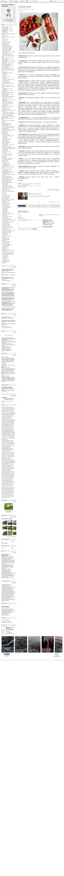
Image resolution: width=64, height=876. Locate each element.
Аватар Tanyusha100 (8, 13)
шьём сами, (4, 246)
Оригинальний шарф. (6, 280)
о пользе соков (23, 185)
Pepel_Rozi (11, 560)
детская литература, (6, 82)
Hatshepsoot (12, 558)
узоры (3, 490)
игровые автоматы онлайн (8, 433)
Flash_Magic (7, 558)
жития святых (11, 426)
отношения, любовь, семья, (7, 179)
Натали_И (3, 595)
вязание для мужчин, (6, 47)
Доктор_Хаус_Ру (9, 565)
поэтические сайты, (5, 151)
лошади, (3, 38)
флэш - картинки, (5, 195)
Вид (53, 1)
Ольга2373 (4, 596)
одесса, (3, 74)
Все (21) (14, 501)
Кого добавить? (11, 556)
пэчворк (9, 470)
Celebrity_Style (4, 613)
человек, (3, 104)
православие (4, 468)
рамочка (9, 473)
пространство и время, (6, 103)
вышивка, (4, 208)
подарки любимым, (5, 180)
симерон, (4, 259)
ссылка (41, 194)
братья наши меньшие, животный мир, (8, 33)
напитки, (3, 140)
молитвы (7, 453)
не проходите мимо (6, 458)
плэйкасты (10, 466)
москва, (3, 73)
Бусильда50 (4, 563)
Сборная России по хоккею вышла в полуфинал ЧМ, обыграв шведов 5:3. (9, 321)
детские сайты (7, 423)
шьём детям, (4, 243)
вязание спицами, (5, 49)
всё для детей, (4, 80)
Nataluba (9, 587)
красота (7, 445)
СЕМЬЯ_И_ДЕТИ (5, 576)
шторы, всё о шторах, (6, 115)
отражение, (4, 149)
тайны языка (7, 486)
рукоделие (8, 481)
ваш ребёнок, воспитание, (7, 79)
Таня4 (12, 596)
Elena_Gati (8, 585)
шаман (3, 494)
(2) (2, 318)
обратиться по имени (38, 193)
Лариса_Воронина (5, 570)
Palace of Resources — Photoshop (8, 274)
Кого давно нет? (4, 556)
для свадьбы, (4, 210)
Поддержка (51, 1)
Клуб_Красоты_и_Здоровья (7, 568)
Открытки (5, 363)
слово (10, 484)
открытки (6, 461)
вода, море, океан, (5, 42)
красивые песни (11, 442)
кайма (4, 436)
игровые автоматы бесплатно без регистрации (8, 431)
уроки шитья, (4, 242)
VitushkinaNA (4, 589)
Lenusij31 (3, 587)
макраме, (4, 211)
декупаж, (4, 209)
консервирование (6, 440)
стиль (7, 485)
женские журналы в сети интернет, (8, 69)
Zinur (14, 561)
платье (12, 464)
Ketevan (3, 559)
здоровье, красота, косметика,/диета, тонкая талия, (31, 183)
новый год (4, 459)
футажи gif (3, 493)
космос (11, 440)
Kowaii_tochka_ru (5, 611)
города (9, 422)
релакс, (3, 201)
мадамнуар (4, 600)
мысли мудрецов (7, 456)
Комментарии (10, 4)
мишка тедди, (4, 212)
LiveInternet (4, 1)
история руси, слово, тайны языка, (8, 118)
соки (28, 185)
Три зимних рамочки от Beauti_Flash (8, 306)
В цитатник (58, 201)
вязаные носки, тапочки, (6, 54)
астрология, (4, 256)
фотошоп (9, 492)
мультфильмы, (5, 225)
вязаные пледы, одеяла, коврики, (8, 55)
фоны (12, 491)
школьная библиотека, (6, 253)
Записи (3, 4)
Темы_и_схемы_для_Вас (6, 610)
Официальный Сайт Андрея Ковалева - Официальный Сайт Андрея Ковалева (8, 270)
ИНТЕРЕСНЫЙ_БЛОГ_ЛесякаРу (7, 567)
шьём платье (7, 496)
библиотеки (6, 409)
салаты (13, 481)
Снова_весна (8, 596)
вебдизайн (10, 409)
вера (13, 409)
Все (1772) (14, 582)
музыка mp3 (4, 454)
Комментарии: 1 (9, 340)
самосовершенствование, (6, 222)
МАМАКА (12, 594)
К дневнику (38, 205)
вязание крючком (6, 418)
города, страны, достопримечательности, (6, 72)
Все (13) (14, 332)
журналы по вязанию (6, 427)
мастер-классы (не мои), (6, 158)
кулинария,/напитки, (25, 184)
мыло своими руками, (6, 159)
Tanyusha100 (2, 6)
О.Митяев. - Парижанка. (6, 349)
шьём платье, (4, 245)
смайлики (28, 219)
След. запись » (44, 205)
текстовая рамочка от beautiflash (10, 487)
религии (3, 478)
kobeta (12, 590)
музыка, (3, 161)
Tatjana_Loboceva (5, 561)
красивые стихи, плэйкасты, (7, 148)
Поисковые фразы (11, 633)
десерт (12, 422)
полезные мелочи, (5, 197)
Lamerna (9, 559)
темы (14, 489)
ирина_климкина (5, 599)
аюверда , (4, 255)
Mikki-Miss (3, 560)
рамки (9, 471)
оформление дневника (8, 462)
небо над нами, (5, 239)
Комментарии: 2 (9, 346)
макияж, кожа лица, (5, 101)
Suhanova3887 (9, 588)
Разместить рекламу (57, 656)
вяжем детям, (4, 45)
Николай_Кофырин (5, 574)
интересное (4, 434)
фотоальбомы (4, 492)
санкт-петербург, (5, 77)
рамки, (3, 193)
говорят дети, (4, 81)
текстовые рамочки (7, 489)
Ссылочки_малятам (10, 609)
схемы (3, 486)
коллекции (4, 439)
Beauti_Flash (9, 557)
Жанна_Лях (4, 566)
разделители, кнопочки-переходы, (8, 191)
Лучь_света (9, 594)
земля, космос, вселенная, (6, 102)
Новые (58, 205)
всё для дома (8, 411)
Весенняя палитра (8, 510)
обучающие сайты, (5, 229)
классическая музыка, (6, 164)
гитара (6, 422)
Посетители (10, 632)
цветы (7, 493)
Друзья (6, 4)
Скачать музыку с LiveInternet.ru (9, 372)
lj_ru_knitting (9, 621)
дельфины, (4, 35)
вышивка (9, 413)
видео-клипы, (4, 162)
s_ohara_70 (11, 591)
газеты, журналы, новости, (6, 68)
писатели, (4, 150)
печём (3, 464)
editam (11, 589)
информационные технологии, (7, 126)
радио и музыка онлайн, (6, 168)
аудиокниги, (4, 32)
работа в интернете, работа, (7, 199)
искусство (9, 435)
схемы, (3, 194)
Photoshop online (6, 367)
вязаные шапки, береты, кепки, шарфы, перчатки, (7, 64)
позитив (3, 467)
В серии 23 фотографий (11, 536)
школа (9, 494)
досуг (3, 426)
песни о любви (5, 463)
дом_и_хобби (11, 598)
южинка (7, 600)
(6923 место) (4, 391)
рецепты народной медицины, (7, 174)
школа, (3, 247)
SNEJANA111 (4, 588)
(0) (9, 270)
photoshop (3, 406)
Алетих (6, 592)
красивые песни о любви (5, 443)
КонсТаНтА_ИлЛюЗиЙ (6, 569)
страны (11, 485)
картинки (11, 436)
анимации (4, 407)
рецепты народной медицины (7, 479)
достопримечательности (7, 425)
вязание (7, 414)
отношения (12, 461)
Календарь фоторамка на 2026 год (8, 272)
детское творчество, (6, 85)
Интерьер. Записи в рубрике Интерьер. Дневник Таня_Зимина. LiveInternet (8, 278)
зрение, (3, 98)
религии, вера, (4, 202)
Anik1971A (10, 584)
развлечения (4, 471)
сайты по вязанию (5, 67)
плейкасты (4, 466)
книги (14, 438)
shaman (6, 406)
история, (3, 122)
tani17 (14, 591)
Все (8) (14, 315)
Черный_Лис (12, 577)
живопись (6, 426)
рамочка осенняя (7, 475)
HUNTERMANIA (4, 586)
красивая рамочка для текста (6, 441)
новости (12, 458)
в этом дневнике (5, 543)
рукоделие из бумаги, (6, 216)
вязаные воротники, (5, 53)
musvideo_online (9, 622)
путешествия (4, 470)
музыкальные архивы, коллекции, (8, 166)
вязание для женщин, (6, 46)
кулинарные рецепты (7, 448)
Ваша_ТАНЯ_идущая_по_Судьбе (8, 564)
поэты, (3, 152)
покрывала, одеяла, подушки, (7, 113)
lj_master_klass (4, 621)
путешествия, (4, 198)
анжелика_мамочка (5, 598)
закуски (12, 427)
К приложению (13, 395)
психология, (4, 223)
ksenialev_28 (4, 591)
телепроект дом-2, (5, 181)
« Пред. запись (32, 205)
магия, (3, 257)
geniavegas (9, 590)
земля (8, 428)
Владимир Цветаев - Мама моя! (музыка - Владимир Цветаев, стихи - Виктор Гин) (8, 339)
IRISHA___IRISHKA (10, 586)
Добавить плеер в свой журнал (7, 401)
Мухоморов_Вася (8, 573)
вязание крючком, (5, 48)
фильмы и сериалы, (5, 226)
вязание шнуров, (5, 50)
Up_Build (8, 613)
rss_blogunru (4, 622)
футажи (12, 492)
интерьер (4, 435)
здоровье (4, 428)
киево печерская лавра (5, 438)
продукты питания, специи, (7, 144)
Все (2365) (14, 267)
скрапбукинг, (4, 217)
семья (6, 484)
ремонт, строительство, (6, 114)
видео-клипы (5, 410)
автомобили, (4, 234)
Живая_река (8, 566)
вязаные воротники (6, 421)
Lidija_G (6, 587)
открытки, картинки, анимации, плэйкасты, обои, (7, 178)
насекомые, (4, 39)
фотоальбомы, (4, 238)
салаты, (3, 145)
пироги (6, 464)
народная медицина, (5, 171)
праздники (4, 469)
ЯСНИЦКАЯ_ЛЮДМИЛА (6, 597)
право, (3, 156)
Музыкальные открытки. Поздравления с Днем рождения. (8, 317)
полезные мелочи (9, 467)
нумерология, (4, 258)
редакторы (7, 477)
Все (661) (14, 552)
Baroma (6, 557)
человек (12, 493)
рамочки (7, 476)
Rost (14, 560)
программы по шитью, (6, 241)
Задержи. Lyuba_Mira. (6, 347)
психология (9, 469)
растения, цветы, (5, 200)
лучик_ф (13, 599)
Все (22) (14, 355)
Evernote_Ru (13, 610)
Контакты (56, 655)
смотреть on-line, (5, 224)
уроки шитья (8, 491)
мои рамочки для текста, (6, 186)
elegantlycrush (4, 590)
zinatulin (3, 592)
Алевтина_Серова (5, 562)
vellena (11, 561)
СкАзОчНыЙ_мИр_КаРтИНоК (7, 608)
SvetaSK (13, 588)
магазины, (3, 157)
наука (8, 457)
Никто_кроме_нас (12, 574)
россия (3, 481)
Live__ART (10, 611)
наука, (3, 175)
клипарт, (3, 184)
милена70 (3, 573)
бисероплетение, (5, 206)
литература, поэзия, (5, 146)
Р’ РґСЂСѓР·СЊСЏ (9, 20)
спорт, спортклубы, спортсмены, (7, 230)
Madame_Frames (5, 614)
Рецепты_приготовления (8, 575)
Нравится (51, 189)
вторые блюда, (5, 134)
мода (8, 451)
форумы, (3, 237)
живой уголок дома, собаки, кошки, (8, 36)
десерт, (3, 136)
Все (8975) (14, 285)
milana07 (7, 560)
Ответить (50, 201)
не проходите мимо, (5, 176)
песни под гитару (11, 463)
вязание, (3, 44)
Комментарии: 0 (9, 348)
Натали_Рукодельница (9, 595)
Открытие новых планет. (6, 327)
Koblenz (6, 559)
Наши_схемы (4, 609)
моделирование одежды (7, 452)
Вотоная (8, 592)
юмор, (3, 262)
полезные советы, (5, 190)
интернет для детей (11, 434)
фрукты (39, 185)
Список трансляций (5, 619)
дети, (3, 78)
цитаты (9, 493)
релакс (12, 477)
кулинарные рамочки (6, 447)
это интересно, (4, 261)
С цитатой (54, 201)
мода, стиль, (4, 160)
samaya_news (11, 612)
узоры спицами (7, 490)
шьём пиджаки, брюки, (6, 244)
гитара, (3, 163)
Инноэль (12, 566)
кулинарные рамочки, (6, 185)
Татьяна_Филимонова (5, 577)
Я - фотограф (5, 356)
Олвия (3, 575)
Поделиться (56, 189)
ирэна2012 (10, 599)
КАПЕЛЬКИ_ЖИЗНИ (5, 612)
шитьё (6, 494)
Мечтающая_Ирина (11, 572)
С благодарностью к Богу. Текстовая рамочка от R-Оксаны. (9, 302)
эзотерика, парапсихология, (7, 254)
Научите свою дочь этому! (7, 297)
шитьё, (3, 240)
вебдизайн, (4, 183)
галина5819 (4, 565)
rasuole (7, 591)
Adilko (7, 584)
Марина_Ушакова (5, 572)
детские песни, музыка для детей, (8, 83)
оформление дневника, (6, 182)
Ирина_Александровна (6, 593)
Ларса (9, 570)
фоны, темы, (4, 196)
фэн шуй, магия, (5, 260)
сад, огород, (4, 221)
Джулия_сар (13, 592)
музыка (12, 453)
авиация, (4, 233)
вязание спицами (11, 420)
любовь (4, 451)
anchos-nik (8, 589)
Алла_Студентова (11, 562)
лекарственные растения (7, 449)
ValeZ (9, 561)
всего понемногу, (5, 207)
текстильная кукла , (5, 218)
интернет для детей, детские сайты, (8, 86)
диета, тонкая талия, (6, 97)
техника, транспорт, (5, 232)
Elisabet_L (3, 558)
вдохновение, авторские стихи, (7, 147)
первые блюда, (5, 141)
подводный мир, (5, 43)
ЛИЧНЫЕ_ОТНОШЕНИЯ (6, 571)
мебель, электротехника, (6, 112)
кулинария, (4, 133)
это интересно (8, 497)
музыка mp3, (4, 165)
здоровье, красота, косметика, (7, 96)
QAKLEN (32, 193)
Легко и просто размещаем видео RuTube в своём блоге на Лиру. (8, 293)
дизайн (12, 423)
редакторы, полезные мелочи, (7, 129)
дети (3, 423)
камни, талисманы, (5, 123)
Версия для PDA (57, 654)
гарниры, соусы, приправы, (7, 135)
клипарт (11, 438)
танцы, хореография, (5, 231)
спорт (5, 485)
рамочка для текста (7, 474)
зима (11, 428)
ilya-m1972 (9, 554)
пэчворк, (3, 215)
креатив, (3, 132)
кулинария (8, 446)
